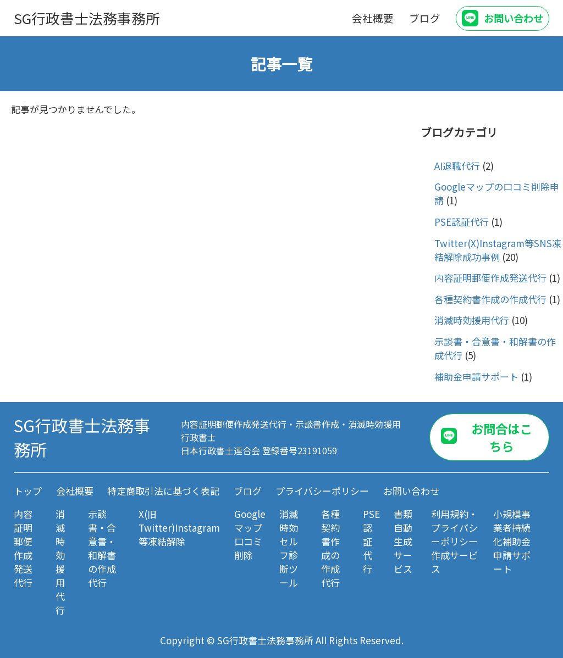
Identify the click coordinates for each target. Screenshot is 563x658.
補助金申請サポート (476, 376)
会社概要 (373, 17)
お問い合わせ (513, 18)
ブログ (424, 17)
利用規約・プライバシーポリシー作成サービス (454, 541)
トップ (28, 491)
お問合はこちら (501, 437)
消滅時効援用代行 (471, 320)
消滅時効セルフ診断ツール (288, 548)
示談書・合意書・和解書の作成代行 (102, 548)
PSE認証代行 (461, 221)
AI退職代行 (457, 165)
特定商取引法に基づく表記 (163, 491)
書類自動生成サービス (403, 541)
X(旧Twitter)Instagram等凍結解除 (179, 527)
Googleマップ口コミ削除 (250, 534)
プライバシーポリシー (322, 491)
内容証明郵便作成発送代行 (490, 278)
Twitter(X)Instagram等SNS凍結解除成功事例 (497, 250)
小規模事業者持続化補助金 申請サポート (512, 541)
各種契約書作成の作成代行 (490, 299)
